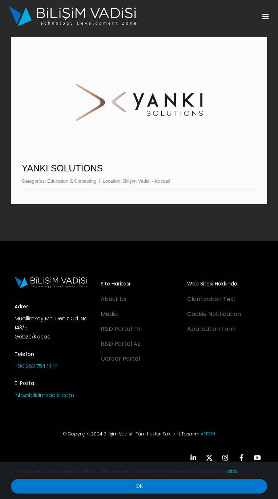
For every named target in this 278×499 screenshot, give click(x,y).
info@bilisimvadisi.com (44, 395)
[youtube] (257, 457)
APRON (208, 434)
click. (232, 471)
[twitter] (209, 457)
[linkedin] (193, 457)
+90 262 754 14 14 (36, 366)
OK (139, 486)
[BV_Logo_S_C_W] (72, 8)
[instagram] (225, 457)
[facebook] (241, 457)
